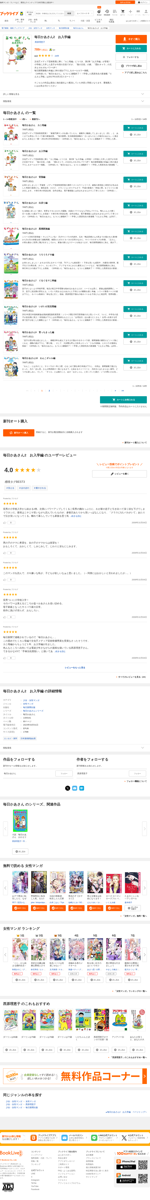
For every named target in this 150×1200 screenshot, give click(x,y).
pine (33, 902)
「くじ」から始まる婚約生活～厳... (19, 965)
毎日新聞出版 (29, 707)
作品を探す (62, 1158)
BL (46, 20)
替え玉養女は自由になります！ (94, 897)
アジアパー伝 (118, 1037)
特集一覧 (35, 1161)
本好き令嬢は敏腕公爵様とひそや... (38, 965)
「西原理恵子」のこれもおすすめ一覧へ (128, 1057)
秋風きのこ (17, 969)
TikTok (33, 1183)
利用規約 (89, 1164)
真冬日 (121, 969)
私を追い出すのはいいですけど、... (94, 965)
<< (27, 391)
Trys (62, 902)
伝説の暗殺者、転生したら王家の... (57, 898)
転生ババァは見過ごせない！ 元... (57, 965)
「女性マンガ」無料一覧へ (134, 916)
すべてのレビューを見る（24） (132, 677)
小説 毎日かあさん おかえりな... (19, 837)
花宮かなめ (22, 902)
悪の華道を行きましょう (113, 964)
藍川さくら (129, 969)
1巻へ (24, 119)
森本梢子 (128, 902)
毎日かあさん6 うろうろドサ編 (38, 254)
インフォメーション (66, 1174)
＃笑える (10, 488)
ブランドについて (93, 1158)
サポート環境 (63, 1167)
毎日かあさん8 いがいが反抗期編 (39, 306)
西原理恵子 (40, 42)
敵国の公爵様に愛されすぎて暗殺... (132, 965)
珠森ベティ (73, 969)
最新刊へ (36, 119)
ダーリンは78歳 (46, 1037)
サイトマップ (91, 1177)
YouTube (34, 1186)
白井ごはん (54, 902)
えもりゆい (92, 902)
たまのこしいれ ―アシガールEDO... (132, 898)
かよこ (101, 902)
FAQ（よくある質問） (67, 1171)
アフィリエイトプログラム (69, 1183)
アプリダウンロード (66, 1161)
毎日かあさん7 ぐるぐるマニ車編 (39, 280)
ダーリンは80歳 (10, 1037)
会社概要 (89, 1155)
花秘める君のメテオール (75, 964)
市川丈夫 (26, 841)
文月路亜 (53, 969)
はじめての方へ (132, 21)
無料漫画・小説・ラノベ (41, 1158)
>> (123, 391)
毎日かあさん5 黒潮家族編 (36, 228)
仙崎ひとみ (73, 902)
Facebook (35, 1189)
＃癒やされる (40, 488)
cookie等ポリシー (93, 1174)
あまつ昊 (91, 969)
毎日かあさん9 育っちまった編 (38, 332)
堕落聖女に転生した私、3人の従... (38, 898)
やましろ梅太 (111, 969)
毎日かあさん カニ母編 (34, 125)
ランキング (35, 1164)
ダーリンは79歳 (28, 1037)
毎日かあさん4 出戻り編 (35, 203)
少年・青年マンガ (19, 21)
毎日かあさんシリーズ (33, 711)
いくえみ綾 (110, 902)
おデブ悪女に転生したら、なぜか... (19, 898)
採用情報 (89, 1161)
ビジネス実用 (98, 21)
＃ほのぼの (24, 488)
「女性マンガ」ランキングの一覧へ (130, 991)
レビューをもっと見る (75, 667)
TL (59, 21)
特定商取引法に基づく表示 (97, 1171)
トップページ (36, 1155)
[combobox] (50, 13)
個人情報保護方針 (93, 1167)
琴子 (14, 902)
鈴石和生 (34, 969)
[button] (20, 851)
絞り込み (30, 13)
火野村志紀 (100, 969)
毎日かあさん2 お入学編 (35, 151)
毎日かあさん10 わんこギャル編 (38, 358)
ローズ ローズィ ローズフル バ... (113, 897)
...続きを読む (76, 516)
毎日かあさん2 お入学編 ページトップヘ (126, 1112)
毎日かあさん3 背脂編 (33, 177)
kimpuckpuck (41, 902)
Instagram (35, 1180)
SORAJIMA (84, 902)
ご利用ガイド (145, 21)
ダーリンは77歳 (65, 1037)
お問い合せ (62, 1177)
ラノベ (72, 21)
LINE (33, 1174)
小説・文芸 (85, 21)
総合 (6, 21)
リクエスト (62, 1180)
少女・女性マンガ (33, 21)
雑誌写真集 (111, 21)
